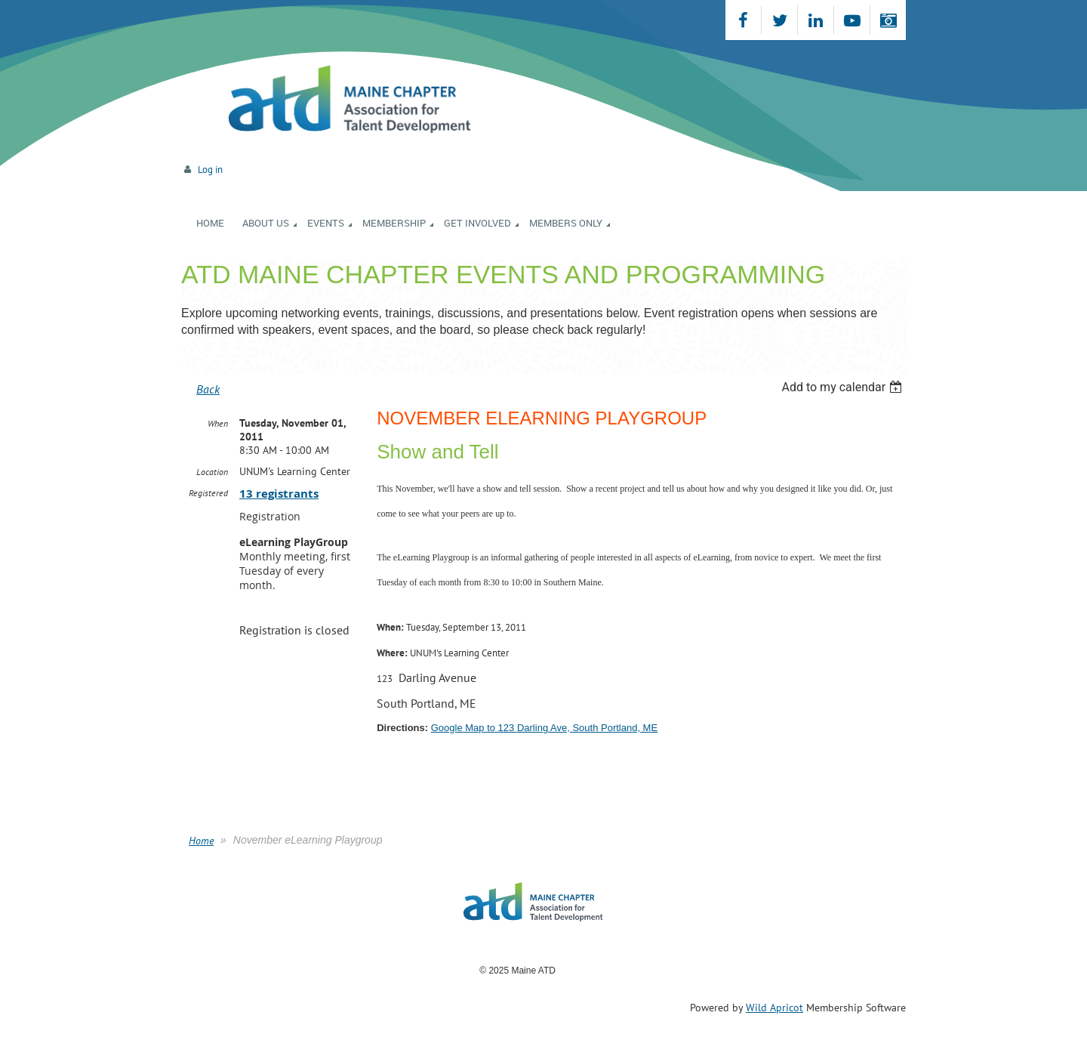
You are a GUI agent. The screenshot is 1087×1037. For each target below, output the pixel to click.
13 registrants (279, 494)
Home (201, 840)
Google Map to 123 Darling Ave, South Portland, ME (544, 727)
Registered (208, 492)
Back (208, 389)
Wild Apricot (774, 1007)
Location (212, 471)
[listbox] (843, 387)
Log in (210, 169)
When (218, 423)
